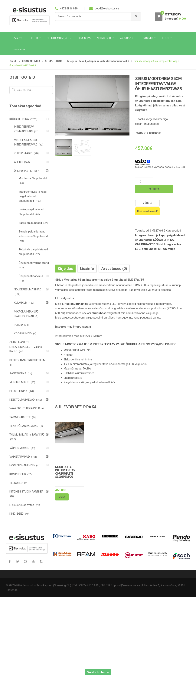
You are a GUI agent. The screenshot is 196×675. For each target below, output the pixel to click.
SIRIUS (162, 249)
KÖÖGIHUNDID (23, 333)
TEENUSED (16, 483)
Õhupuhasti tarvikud (31, 276)
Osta (156, 189)
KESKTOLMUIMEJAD (22, 399)
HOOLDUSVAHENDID (22, 465)
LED (137, 249)
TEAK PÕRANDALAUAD (23, 426)
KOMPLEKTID (17, 474)
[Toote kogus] (144, 181)
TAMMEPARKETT (20, 417)
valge (171, 249)
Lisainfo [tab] (87, 268)
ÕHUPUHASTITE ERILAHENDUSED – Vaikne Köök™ (25, 347)
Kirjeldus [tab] (65, 268)
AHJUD (18, 162)
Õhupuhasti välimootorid (34, 263)
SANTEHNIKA (17, 373)
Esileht (13, 61)
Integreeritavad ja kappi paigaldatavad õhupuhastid (98, 61)
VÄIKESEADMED (19, 448)
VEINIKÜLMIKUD (19, 382)
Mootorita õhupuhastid (33, 178)
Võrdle (147, 203)
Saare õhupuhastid (30, 223)
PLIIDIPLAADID (23, 153)
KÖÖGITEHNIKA (31, 61)
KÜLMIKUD (20, 302)
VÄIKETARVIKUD (19, 456)
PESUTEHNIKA (18, 391)
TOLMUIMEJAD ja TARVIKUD (26, 434)
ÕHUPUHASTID (54, 61)
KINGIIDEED (16, 513)
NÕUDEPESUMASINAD (27, 289)
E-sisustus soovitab (21, 505)
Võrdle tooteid (98, 672)
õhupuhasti (149, 249)
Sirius (66, 304)
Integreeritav (172, 244)
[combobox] (93, 16)
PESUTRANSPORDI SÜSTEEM (27, 360)
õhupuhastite (79, 304)
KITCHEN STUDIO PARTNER (26, 491)
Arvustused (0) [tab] (114, 268)
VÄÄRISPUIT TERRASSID (24, 408)
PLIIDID (18, 324)
